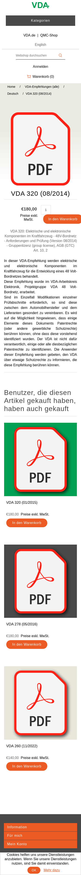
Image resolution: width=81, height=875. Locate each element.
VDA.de (29, 35)
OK (34, 870)
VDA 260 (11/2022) (22, 746)
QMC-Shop (49, 35)
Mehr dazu (52, 870)
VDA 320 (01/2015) (22, 502)
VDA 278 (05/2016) (22, 624)
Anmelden (40, 66)
